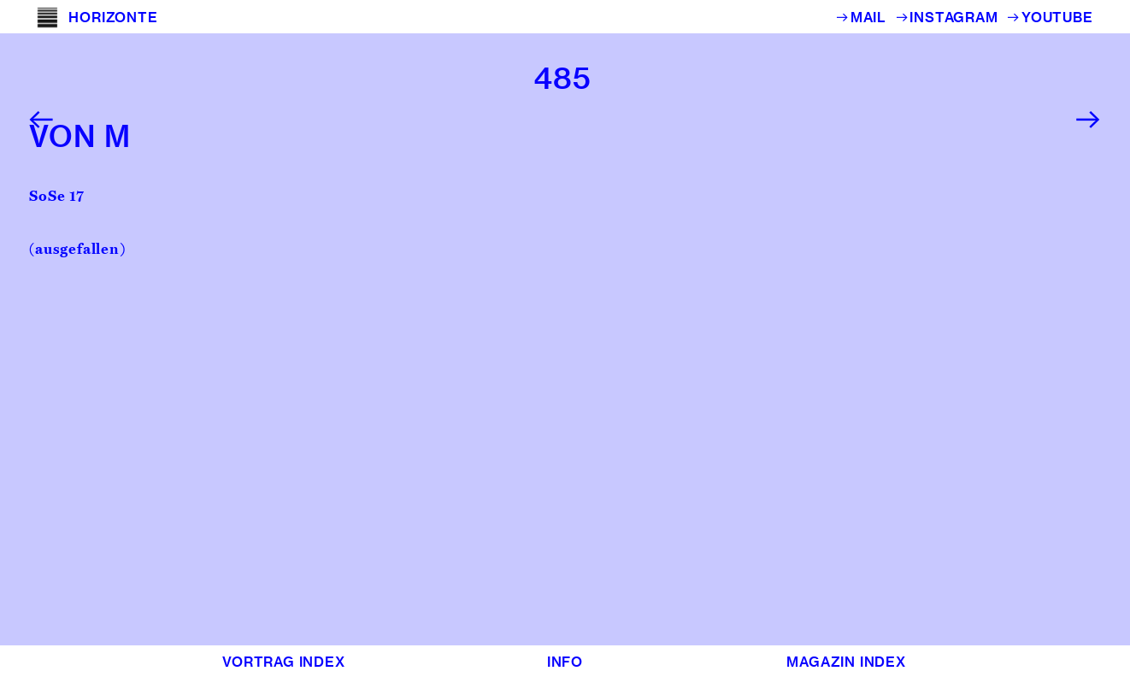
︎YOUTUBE (1049, 17)
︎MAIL (865, 17)
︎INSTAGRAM (951, 17)
